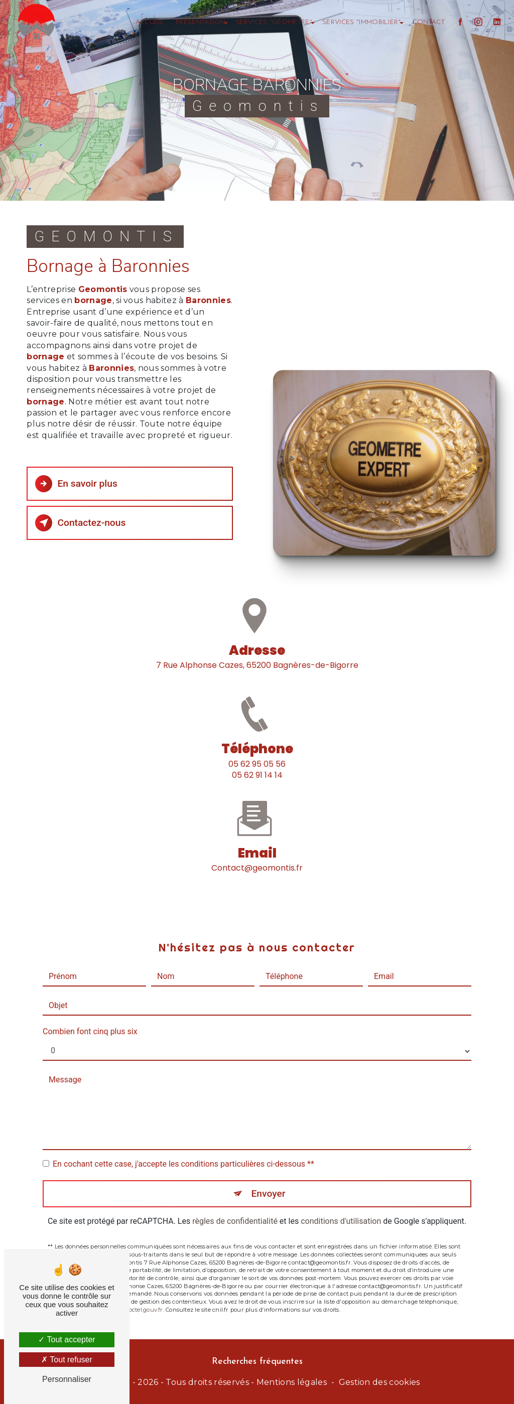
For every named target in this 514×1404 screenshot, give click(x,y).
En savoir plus (76, 483)
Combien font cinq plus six (90, 1018)
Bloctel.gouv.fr (142, 1296)
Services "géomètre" (273, 22)
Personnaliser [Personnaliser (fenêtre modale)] (66, 1379)
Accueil (150, 22)
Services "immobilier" (361, 22)
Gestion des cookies (379, 1382)
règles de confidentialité (235, 1208)
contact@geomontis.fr (257, 854)
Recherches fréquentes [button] (257, 1361)
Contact (429, 22)
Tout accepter (66, 1339)
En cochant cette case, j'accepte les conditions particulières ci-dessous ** (183, 1150)
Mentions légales (291, 1382)
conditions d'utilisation (341, 1208)
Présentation (200, 22)
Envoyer (268, 1180)
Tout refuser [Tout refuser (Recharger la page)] (66, 1359)
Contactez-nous (80, 522)
